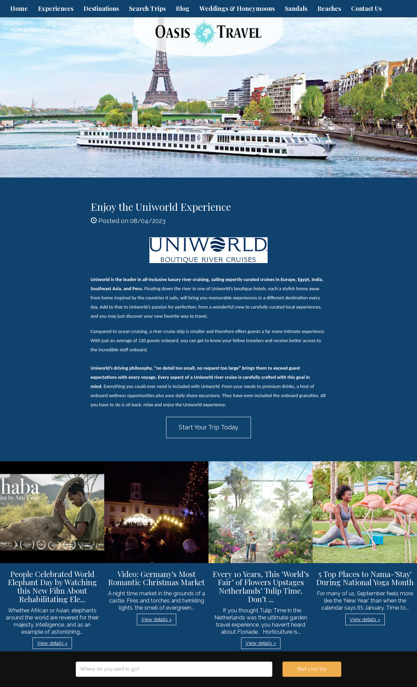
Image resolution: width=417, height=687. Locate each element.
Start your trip (312, 669)
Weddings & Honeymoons (237, 8)
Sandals (296, 8)
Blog (182, 8)
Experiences (55, 8)
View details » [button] (52, 643)
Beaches (329, 8)
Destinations (101, 8)
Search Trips (147, 8)
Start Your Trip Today (208, 427)
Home (19, 8)
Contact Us (366, 8)
